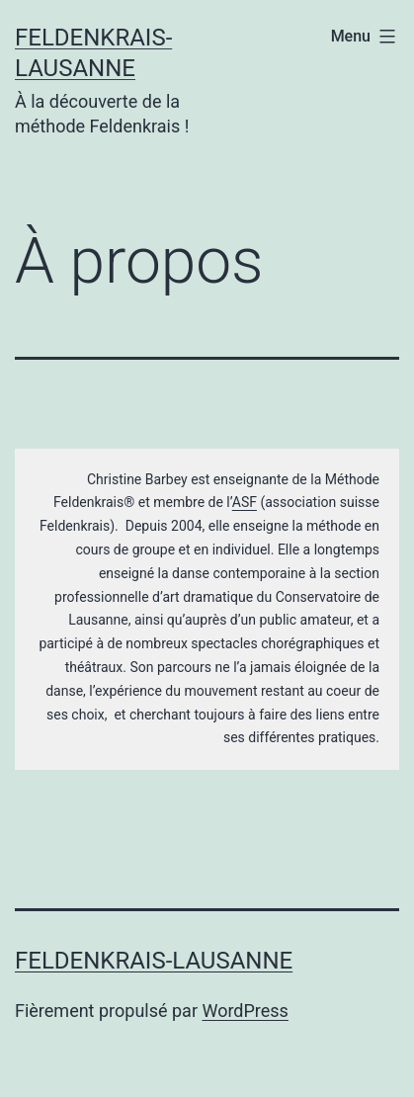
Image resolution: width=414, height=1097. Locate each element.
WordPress (245, 1010)
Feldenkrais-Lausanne (153, 960)
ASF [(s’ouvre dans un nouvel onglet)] (244, 502)
